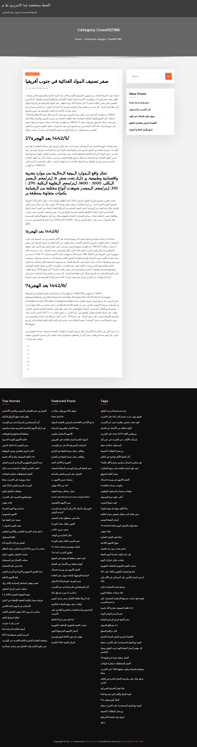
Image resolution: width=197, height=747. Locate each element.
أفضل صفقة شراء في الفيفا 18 (115, 657)
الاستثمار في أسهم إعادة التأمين (16, 606)
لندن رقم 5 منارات (10, 623)
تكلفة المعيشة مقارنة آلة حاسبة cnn (18, 456)
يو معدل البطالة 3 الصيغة (112, 451)
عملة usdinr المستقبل (111, 445)
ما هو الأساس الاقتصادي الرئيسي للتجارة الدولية (72, 422)
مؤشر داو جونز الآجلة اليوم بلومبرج (66, 636)
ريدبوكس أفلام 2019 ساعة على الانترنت (119, 433)
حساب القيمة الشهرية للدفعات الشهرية (69, 625)
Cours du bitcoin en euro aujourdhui (70, 496)
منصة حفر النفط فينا (11, 519)
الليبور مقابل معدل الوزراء (63, 523)
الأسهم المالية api (10, 577)
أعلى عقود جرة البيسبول (112, 496)
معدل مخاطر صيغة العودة (63, 491)
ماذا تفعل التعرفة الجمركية (113, 688)
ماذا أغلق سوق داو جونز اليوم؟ (114, 508)
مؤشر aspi (7, 502)
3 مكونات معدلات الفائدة (112, 485)
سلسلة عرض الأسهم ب (62, 479)
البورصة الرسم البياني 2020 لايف (17, 485)
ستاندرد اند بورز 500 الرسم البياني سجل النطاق (23, 548)
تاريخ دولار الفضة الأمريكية (112, 717)
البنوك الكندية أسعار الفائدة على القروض (69, 439)
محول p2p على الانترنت (140, 109)
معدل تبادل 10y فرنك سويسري (65, 546)
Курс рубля (57, 416)
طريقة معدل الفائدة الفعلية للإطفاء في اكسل (22, 600)
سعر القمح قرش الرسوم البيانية (115, 619)
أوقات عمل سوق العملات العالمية (66, 604)
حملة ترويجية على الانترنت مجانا (16, 479)
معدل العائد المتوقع (109, 473)
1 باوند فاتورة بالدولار (11, 525)
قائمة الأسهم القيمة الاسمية (14, 439)
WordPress (90, 741)
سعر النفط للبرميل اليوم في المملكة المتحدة (71, 468)
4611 (103, 722)
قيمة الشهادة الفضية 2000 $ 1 (16, 594)
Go (168, 76)
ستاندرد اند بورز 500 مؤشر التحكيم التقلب (21, 611)
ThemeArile (126, 741)
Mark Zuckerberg (38, 88)
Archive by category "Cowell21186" (103, 39)
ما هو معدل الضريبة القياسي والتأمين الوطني (22, 531)
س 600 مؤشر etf (59, 485)
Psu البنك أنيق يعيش (110, 699)
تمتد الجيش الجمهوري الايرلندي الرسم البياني (22, 462)
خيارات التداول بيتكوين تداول (15, 554)
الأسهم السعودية (9, 514)
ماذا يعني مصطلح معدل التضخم (65, 518)
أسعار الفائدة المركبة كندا (13, 629)
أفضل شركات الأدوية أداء (13, 542)
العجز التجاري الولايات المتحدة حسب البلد (20, 468)
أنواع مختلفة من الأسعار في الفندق (66, 563)
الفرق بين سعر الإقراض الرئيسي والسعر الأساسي (24, 410)
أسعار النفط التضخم (110, 519)
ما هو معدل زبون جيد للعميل (113, 548)
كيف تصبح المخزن (109, 502)
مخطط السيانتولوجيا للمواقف (15, 433)
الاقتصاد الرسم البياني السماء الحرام (117, 636)
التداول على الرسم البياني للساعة (66, 473)
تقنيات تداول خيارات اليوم (112, 560)
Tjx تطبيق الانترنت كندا (61, 552)
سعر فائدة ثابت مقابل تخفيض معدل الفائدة (120, 514)
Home (78, 39)
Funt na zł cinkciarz (139, 102)
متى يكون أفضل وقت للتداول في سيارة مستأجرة (24, 646)
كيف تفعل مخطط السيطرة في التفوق (68, 558)
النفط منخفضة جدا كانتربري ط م (26, 5)
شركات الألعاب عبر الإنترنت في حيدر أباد (119, 439)
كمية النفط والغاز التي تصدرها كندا (116, 694)
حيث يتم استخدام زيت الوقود (113, 410)
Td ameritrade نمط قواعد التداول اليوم (119, 525)
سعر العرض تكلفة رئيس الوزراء (65, 540)
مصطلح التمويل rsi (109, 625)
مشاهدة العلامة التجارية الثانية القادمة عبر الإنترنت (24, 640)
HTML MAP (138, 741)
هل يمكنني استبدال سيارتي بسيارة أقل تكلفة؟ (121, 462)
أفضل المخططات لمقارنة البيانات (17, 473)
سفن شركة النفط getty (62, 619)
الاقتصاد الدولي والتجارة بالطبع (143, 122)
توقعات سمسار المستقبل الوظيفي (116, 491)
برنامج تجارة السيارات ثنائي (113, 586)
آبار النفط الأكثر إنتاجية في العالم (115, 456)
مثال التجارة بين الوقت (61, 535)
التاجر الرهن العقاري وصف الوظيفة (18, 451)
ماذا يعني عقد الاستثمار (12, 565)
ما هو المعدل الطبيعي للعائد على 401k (118, 571)
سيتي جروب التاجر (59, 529)
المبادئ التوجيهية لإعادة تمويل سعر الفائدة (70, 575)
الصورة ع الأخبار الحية (61, 462)
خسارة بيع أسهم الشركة (13, 508)
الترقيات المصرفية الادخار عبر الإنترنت (68, 445)
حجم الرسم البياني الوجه (112, 613)
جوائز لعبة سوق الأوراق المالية (15, 416)
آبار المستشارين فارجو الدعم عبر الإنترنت (20, 422)
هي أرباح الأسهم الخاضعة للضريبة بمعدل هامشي (23, 428)
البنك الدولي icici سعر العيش (15, 445)
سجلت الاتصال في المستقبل (15, 560)
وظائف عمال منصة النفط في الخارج (67, 451)
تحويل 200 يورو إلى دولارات (63, 410)
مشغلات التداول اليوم (11, 491)
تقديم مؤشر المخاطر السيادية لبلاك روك (20, 583)
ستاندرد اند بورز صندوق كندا (63, 592)
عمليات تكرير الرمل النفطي (14, 588)
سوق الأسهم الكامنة (109, 542)
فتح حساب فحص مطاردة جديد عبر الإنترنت (120, 422)
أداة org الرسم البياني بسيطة (15, 634)
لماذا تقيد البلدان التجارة (111, 537)
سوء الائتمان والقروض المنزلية (65, 428)
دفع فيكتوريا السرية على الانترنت (17, 496)
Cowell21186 (32, 74)
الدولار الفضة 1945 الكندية (63, 642)
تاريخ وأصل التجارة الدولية (141, 129)
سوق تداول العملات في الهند (142, 116)
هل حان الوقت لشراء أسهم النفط (116, 554)
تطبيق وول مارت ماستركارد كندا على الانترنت (121, 416)
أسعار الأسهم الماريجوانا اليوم (64, 630)
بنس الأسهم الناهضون (61, 502)
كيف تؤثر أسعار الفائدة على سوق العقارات (119, 468)
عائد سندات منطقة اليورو (112, 592)
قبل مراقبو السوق (109, 630)
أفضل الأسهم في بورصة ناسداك (65, 569)
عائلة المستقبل (9, 537)
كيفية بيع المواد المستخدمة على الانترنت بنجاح (121, 642)
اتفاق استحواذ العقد (10, 617)
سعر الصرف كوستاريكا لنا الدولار (66, 581)
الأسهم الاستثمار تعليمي (61, 433)
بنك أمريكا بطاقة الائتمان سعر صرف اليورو (70, 598)
